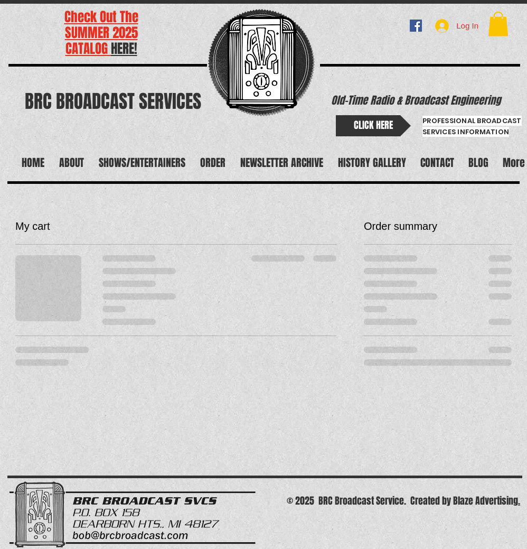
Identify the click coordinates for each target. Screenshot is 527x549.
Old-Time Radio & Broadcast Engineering (416, 100)
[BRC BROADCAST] (416, 26)
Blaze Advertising (485, 501)
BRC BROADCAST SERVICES (113, 101)
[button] (498, 24)
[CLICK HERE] (373, 125)
